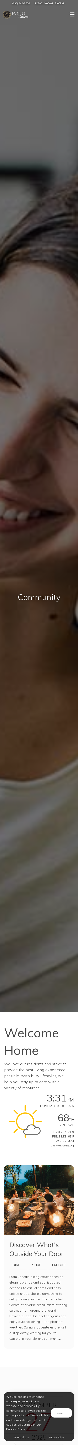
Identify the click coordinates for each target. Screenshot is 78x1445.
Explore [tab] (59, 1265)
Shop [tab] (36, 1265)
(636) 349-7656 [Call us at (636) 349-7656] (21, 3)
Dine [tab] (16, 1265)
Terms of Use (21, 1437)
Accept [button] (61, 1413)
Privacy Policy (56, 1437)
